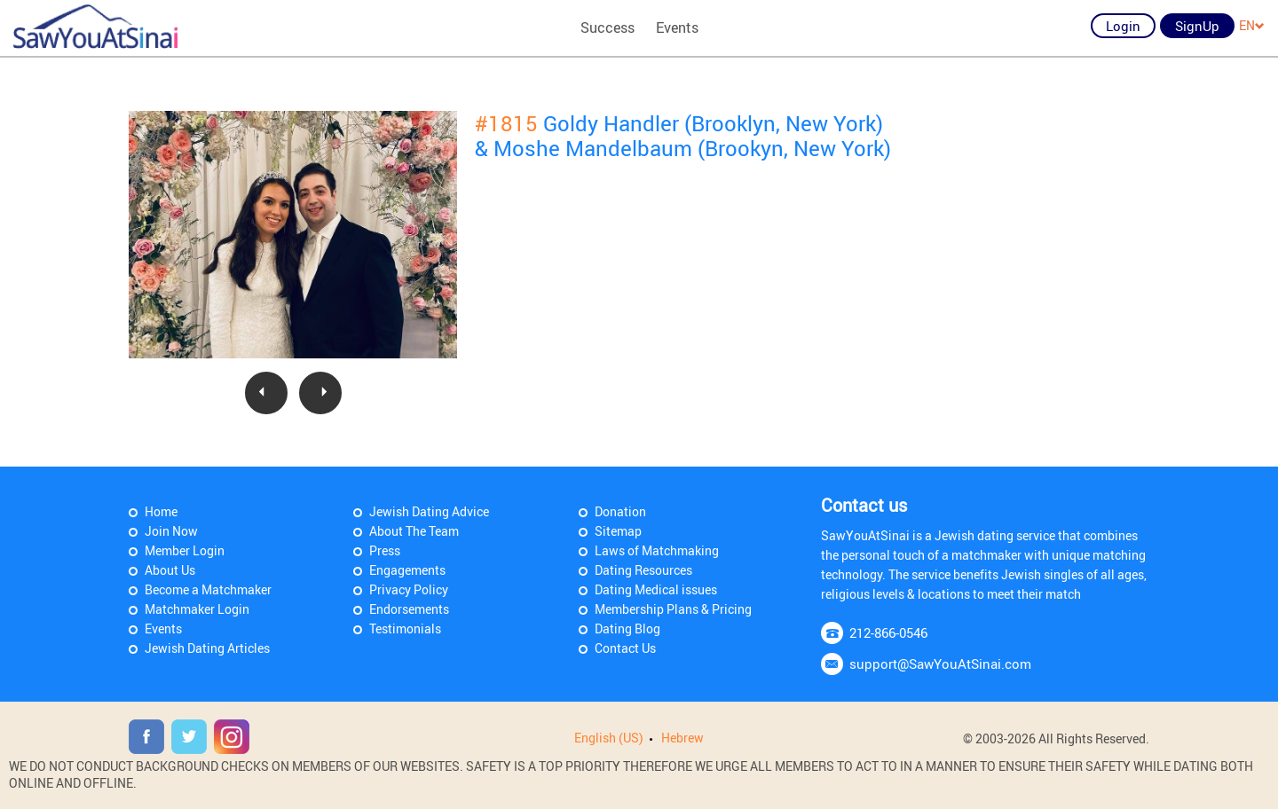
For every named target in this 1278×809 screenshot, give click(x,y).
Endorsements (409, 609)
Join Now (171, 530)
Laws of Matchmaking (657, 550)
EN (1252, 25)
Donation (620, 511)
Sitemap (618, 530)
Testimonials (405, 628)
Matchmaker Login (197, 609)
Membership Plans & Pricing (673, 609)
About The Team (414, 530)
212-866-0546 (888, 632)
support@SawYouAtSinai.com (940, 663)
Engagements (407, 570)
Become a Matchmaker (208, 589)
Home (161, 511)
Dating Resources (643, 570)
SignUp (1197, 26)
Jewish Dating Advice (429, 511)
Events (677, 27)
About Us (170, 570)
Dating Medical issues (656, 589)
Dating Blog (627, 628)
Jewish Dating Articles (207, 648)
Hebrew (682, 737)
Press (384, 550)
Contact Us (625, 648)
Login (1123, 26)
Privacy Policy (408, 589)
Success (607, 27)
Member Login (185, 550)
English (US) (608, 737)
